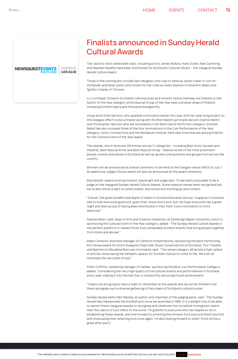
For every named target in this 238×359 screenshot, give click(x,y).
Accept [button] (181, 354)
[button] (228, 10)
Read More (194, 354)
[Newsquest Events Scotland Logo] (13, 9)
